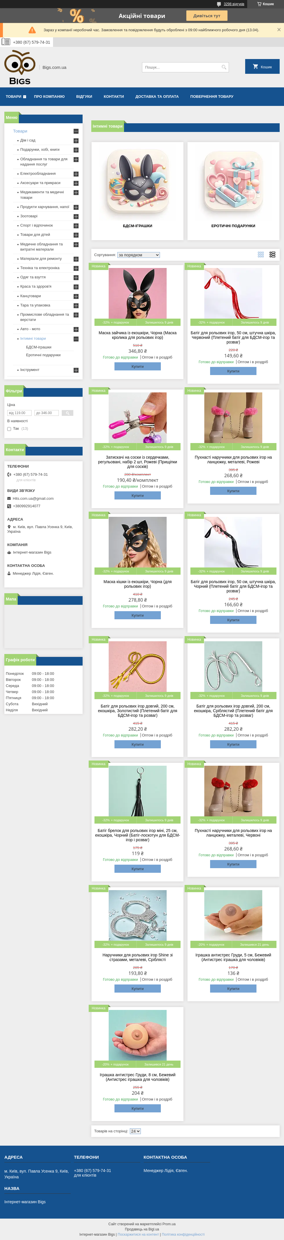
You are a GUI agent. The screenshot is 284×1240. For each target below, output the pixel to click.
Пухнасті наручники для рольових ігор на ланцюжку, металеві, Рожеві (233, 459)
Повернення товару (211, 96)
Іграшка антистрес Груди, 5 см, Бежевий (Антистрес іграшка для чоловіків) (233, 957)
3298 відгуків (234, 4)
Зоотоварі (28, 216)
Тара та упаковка (35, 305)
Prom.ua (169, 1224)
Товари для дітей (35, 234)
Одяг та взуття (32, 277)
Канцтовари (30, 296)
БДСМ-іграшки (137, 226)
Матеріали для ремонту (41, 258)
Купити (138, 366)
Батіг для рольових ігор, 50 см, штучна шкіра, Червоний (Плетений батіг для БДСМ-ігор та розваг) (233, 337)
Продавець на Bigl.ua (142, 1229)
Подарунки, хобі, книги (39, 149)
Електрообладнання (38, 173)
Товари (13, 96)
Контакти (114, 96)
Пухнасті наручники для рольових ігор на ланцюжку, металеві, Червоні (233, 832)
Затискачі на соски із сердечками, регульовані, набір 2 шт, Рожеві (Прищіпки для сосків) (137, 462)
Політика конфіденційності (183, 1234)
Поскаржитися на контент (138, 1234)
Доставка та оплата (157, 96)
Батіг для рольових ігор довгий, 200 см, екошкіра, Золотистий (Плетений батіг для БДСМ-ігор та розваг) (137, 711)
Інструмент (29, 370)
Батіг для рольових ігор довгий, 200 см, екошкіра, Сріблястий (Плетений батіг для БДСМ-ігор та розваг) (233, 711)
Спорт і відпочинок (36, 225)
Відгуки (84, 96)
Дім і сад (27, 140)
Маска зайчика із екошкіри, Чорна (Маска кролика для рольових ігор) (137, 335)
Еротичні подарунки (233, 226)
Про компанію (49, 96)
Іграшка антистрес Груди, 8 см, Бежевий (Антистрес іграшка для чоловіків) (137, 1077)
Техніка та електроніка (39, 268)
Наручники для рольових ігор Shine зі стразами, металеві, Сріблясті (138, 957)
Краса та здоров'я (35, 286)
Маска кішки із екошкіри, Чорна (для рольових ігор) (137, 584)
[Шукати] (224, 67)
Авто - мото (30, 329)
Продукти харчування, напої (44, 207)
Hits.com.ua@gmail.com (33, 498)
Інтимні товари (33, 338)
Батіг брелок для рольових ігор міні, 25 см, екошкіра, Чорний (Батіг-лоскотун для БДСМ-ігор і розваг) (137, 835)
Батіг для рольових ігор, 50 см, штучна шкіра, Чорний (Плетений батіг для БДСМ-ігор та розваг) (233, 586)
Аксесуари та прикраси (40, 183)
